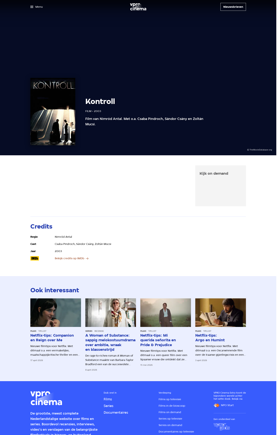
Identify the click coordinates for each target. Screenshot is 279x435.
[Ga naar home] (138, 6)
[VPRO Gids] (222, 427)
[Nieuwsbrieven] (233, 7)
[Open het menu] (36, 7)
